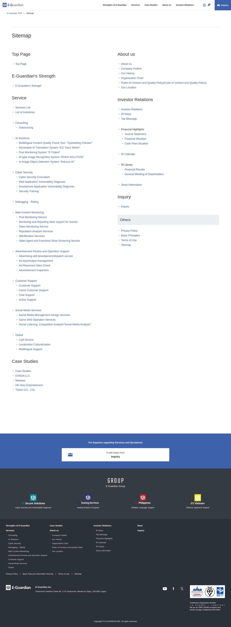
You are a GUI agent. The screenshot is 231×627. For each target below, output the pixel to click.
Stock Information (131, 184)
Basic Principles (130, 235)
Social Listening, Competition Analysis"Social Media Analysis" (55, 324)
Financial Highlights (104, 538)
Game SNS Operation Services (37, 319)
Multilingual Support (30, 349)
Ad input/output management (36, 260)
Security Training (29, 191)
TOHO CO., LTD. (25, 389)
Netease (20, 380)
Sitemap (126, 244)
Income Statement (135, 134)
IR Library (100, 546)
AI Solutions (22, 138)
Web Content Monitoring (29, 212)
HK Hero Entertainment (29, 385)
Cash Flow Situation (136, 143)
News (140, 525)
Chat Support (26, 295)
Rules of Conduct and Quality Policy (67, 547)
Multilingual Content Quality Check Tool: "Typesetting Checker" (56, 142)
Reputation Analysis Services (36, 231)
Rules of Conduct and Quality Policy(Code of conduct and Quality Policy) (163, 82)
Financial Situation (135, 138)
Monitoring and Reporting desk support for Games (48, 221)
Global (19, 335)
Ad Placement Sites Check (34, 265)
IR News (126, 114)
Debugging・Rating (26, 201)
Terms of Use (129, 240)
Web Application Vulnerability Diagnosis (42, 181)
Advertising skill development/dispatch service (46, 256)
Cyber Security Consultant (34, 177)
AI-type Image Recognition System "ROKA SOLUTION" (51, 157)
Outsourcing (26, 127)
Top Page (21, 63)
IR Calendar (128, 154)
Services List (22, 107)
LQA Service (26, 339)
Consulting (21, 122)
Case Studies (151, 5)
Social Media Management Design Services (44, 315)
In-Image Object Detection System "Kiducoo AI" (47, 161)
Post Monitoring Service (33, 217)
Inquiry (224, 5)
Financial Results (135, 169)
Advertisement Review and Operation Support (42, 251)
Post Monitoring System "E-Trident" (39, 152)
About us (166, 5)
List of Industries (25, 112)
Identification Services (32, 236)
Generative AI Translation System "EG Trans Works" (49, 147)
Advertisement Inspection (34, 270)
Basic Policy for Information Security (38, 574)
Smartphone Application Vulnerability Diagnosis (46, 186)
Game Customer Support (33, 290)
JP (209, 5)
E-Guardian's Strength (28, 85)
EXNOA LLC (22, 375)
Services (135, 5)
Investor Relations (185, 5)
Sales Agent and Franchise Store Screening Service (49, 240)
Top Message (129, 118)
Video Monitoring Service (33, 226)
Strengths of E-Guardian (115, 5)
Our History (128, 73)
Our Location (128, 87)
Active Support (27, 299)
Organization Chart (132, 78)
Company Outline (131, 68)
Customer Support (26, 280)
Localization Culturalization (34, 344)
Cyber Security (24, 172)
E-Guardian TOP (14, 13)
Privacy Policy (129, 230)
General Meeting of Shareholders (144, 174)
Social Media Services (28, 310)
